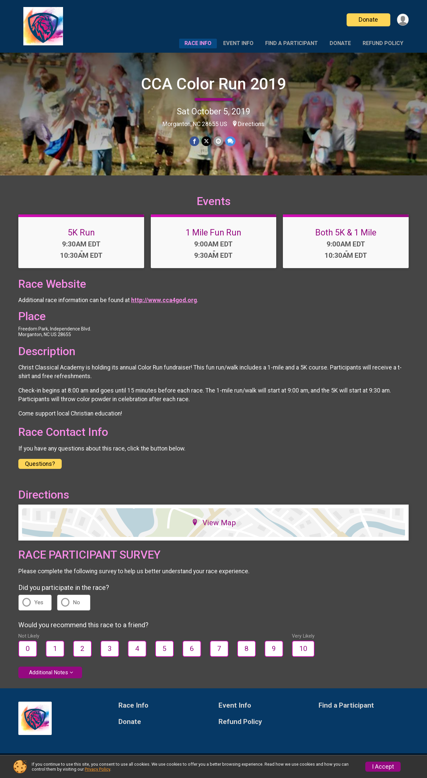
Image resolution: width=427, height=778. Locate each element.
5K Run (81, 236)
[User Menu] (402, 20)
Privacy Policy (97, 769)
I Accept (383, 766)
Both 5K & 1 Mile (345, 236)
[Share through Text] (230, 141)
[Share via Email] (218, 141)
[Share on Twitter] (206, 141)
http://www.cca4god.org (164, 304)
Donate (368, 19)
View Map (213, 526)
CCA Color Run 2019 (213, 83)
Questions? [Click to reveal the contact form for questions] (40, 468)
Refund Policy (383, 43)
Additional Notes (48, 676)
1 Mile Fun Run (213, 236)
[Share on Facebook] (194, 141)
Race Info (197, 43)
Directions (251, 124)
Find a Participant (291, 43)
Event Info (238, 43)
